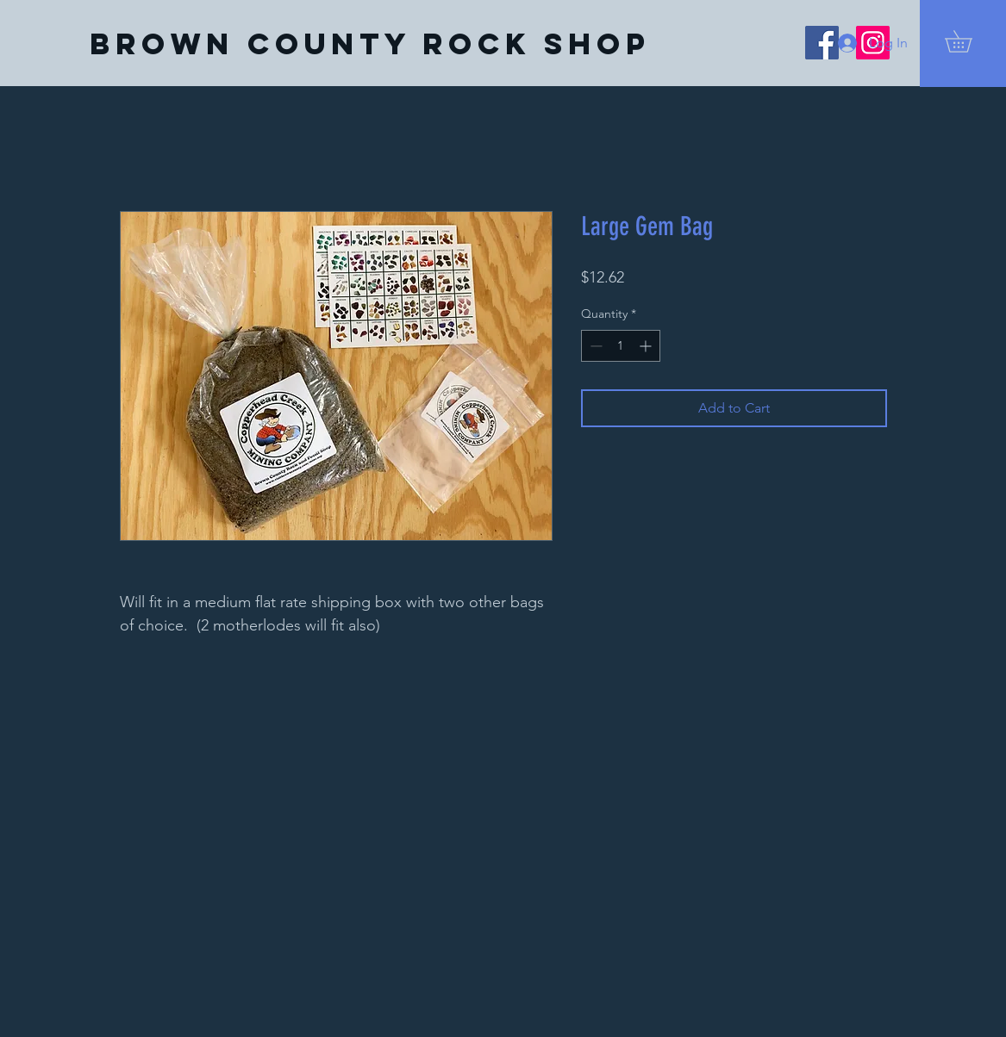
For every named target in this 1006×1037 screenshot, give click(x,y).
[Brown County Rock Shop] (370, 44)
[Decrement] (594, 346)
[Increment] (647, 346)
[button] (969, 41)
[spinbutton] (620, 346)
